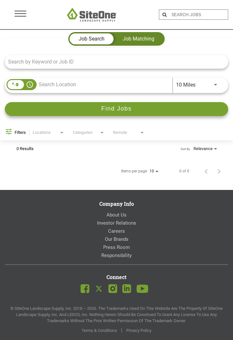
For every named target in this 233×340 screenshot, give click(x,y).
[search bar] (199, 14)
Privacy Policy (138, 330)
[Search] (116, 109)
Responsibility (116, 255)
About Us (116, 215)
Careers (116, 231)
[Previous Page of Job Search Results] (206, 171)
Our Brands (116, 239)
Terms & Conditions (99, 330)
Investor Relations (116, 223)
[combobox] (113, 62)
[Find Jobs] (116, 109)
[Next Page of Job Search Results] (219, 171)
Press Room (116, 247)
